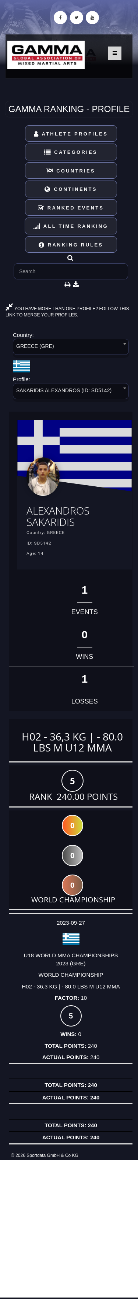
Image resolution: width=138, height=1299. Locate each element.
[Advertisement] (69, 1229)
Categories (71, 152)
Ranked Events (71, 208)
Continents (71, 189)
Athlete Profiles (71, 134)
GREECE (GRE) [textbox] (35, 346)
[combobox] (71, 348)
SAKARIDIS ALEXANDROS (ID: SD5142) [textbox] (64, 390)
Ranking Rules (71, 245)
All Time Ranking (70, 226)
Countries (70, 171)
